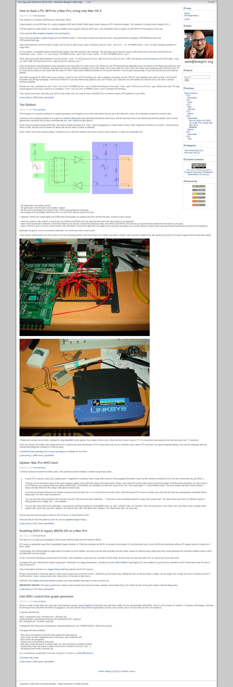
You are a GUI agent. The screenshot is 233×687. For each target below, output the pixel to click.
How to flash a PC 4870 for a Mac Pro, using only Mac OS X (200, 122)
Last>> (132, 671)
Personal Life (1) (191, 153)
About (188, 26)
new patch (43, 519)
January (191, 109)
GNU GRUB (121, 562)
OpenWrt (69, 440)
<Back (108, 671)
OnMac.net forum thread (44, 581)
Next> (126, 671)
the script (33, 658)
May (189, 107)
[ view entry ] (25, 97)
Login (187, 19)
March (190, 114)
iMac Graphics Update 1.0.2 (45, 33)
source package (56, 451)
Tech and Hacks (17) (193, 150)
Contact (211, 2)
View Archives (191, 93)
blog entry (172, 585)
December (192, 98)
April (190, 102)
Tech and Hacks (39, 16)
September (193, 118)
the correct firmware (148, 59)
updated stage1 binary (76, 519)
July (190, 139)
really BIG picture (85, 653)
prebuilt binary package (32, 451)
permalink (49, 97)
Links (187, 8)
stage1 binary (54, 569)
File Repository (191, 15)
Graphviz (88, 605)
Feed (89, 2)
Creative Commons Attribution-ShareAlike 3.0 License (198, 173)
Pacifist (65, 33)
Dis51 (149, 605)
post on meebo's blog (65, 118)
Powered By (190, 181)
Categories (190, 145)
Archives (189, 88)
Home (187, 13)
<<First (101, 671)
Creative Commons (194, 159)
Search (188, 70)
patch (32, 569)
